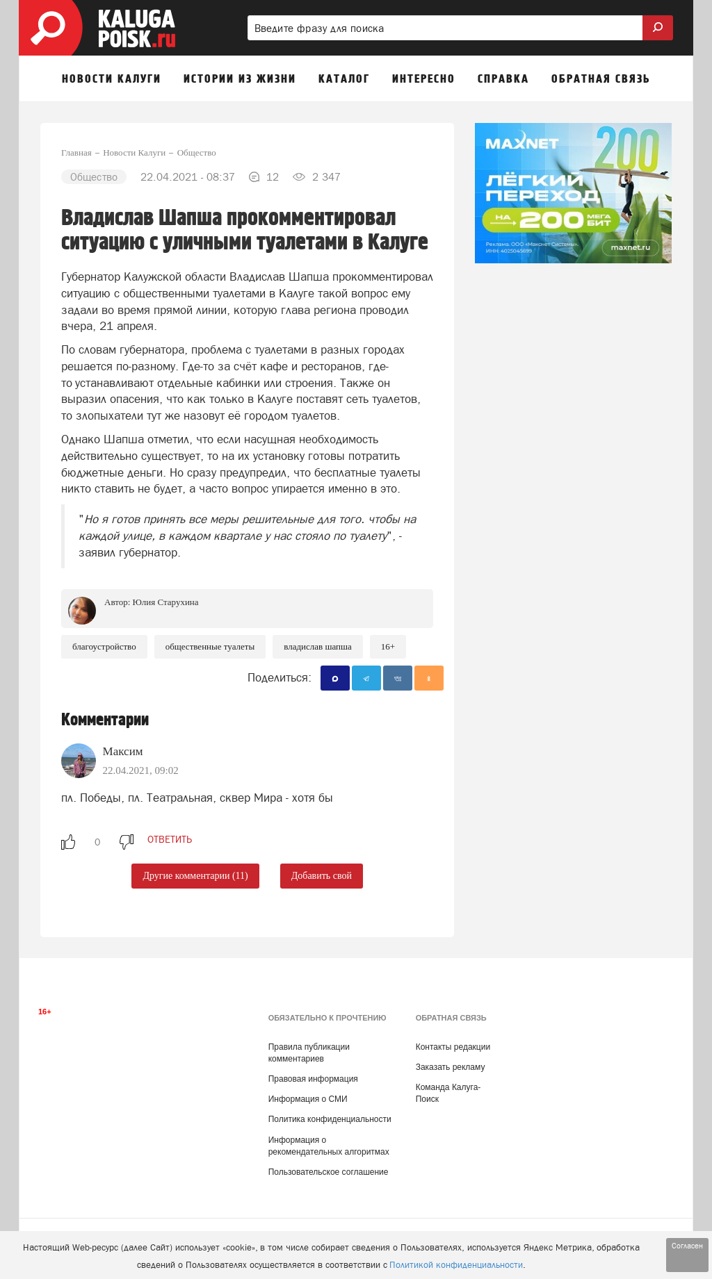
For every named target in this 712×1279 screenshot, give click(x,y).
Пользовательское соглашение (328, 1172)
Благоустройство (104, 646)
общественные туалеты (210, 646)
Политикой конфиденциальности (456, 1265)
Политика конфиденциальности (329, 1119)
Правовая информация (313, 1079)
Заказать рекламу (450, 1067)
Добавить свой (321, 875)
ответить (169, 839)
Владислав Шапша (318, 646)
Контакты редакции (453, 1047)
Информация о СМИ (308, 1099)
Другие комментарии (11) (195, 875)
